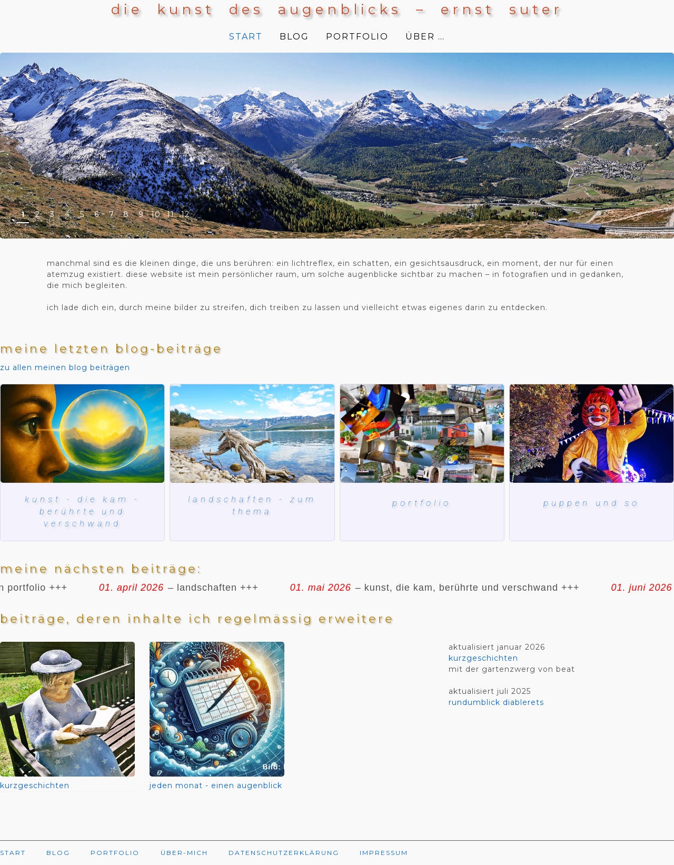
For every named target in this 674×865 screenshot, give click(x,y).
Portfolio (421, 502)
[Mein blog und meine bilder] (422, 433)
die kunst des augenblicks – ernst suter (337, 9)
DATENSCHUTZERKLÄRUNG (284, 855)
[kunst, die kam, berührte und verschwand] (82, 433)
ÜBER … (425, 37)
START (246, 37)
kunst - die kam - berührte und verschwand (82, 512)
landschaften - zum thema (252, 506)
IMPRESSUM (384, 855)
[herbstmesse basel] (591, 433)
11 (170, 214)
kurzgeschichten (35, 787)
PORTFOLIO (357, 37)
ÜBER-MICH (184, 855)
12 (185, 214)
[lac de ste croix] (252, 433)
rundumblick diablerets (496, 704)
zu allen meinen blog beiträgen (65, 367)
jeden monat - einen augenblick (216, 787)
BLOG (294, 37)
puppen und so (591, 502)
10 (156, 214)
